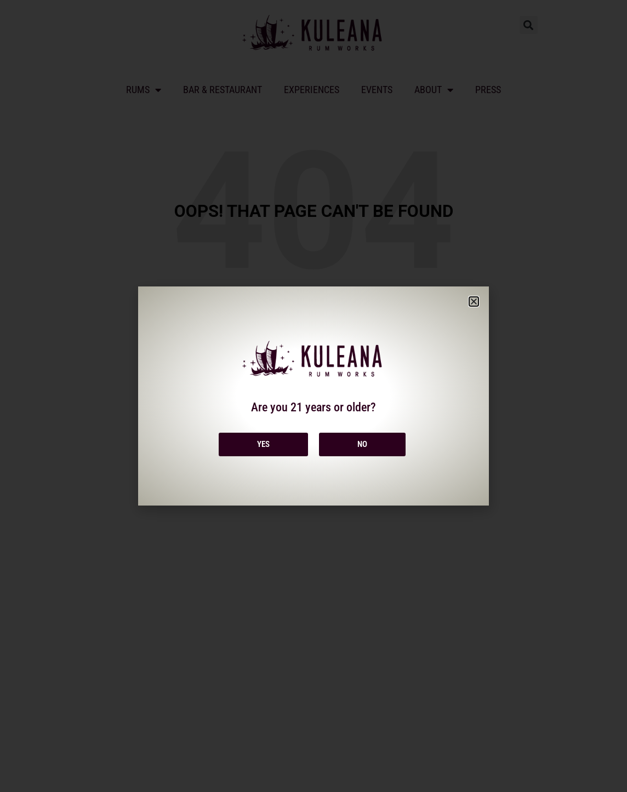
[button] (474, 301)
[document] (313, 396)
